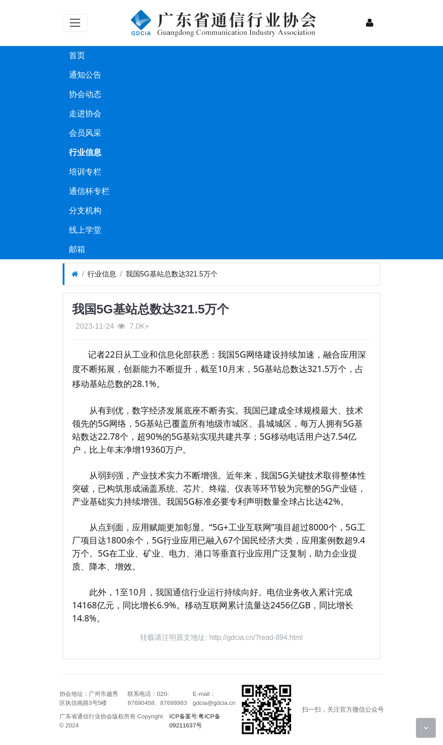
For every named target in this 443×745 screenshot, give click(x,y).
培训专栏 (84, 171)
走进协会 (84, 113)
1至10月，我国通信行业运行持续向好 (186, 592)
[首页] (75, 274)
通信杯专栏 (88, 191)
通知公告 (84, 74)
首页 (76, 55)
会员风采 (84, 133)
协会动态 (84, 94)
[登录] (369, 23)
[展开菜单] (75, 23)
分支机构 (84, 210)
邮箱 (76, 249)
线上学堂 (84, 230)
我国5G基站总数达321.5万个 (172, 274)
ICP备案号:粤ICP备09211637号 (194, 721)
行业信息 (84, 152)
